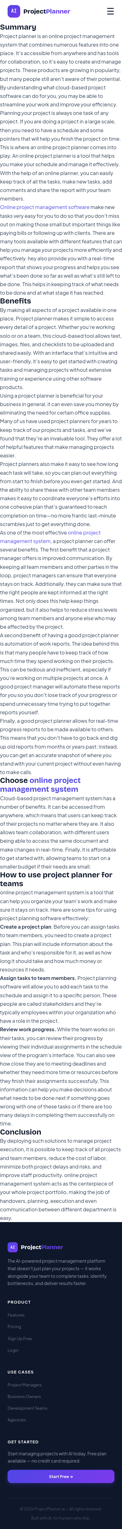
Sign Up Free (20, 1338)
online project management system (40, 785)
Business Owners (24, 1396)
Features (16, 1314)
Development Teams (27, 1408)
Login (13, 1350)
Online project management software (45, 207)
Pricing (14, 1326)
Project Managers (25, 1384)
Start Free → (61, 1476)
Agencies (17, 1419)
